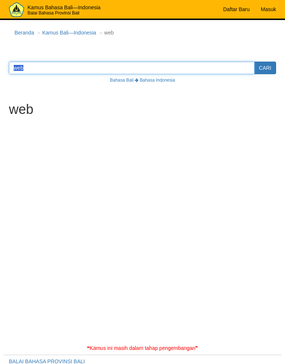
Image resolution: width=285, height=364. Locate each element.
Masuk (268, 9)
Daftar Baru (236, 9)
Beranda (24, 33)
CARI (265, 68)
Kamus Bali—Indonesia (69, 33)
